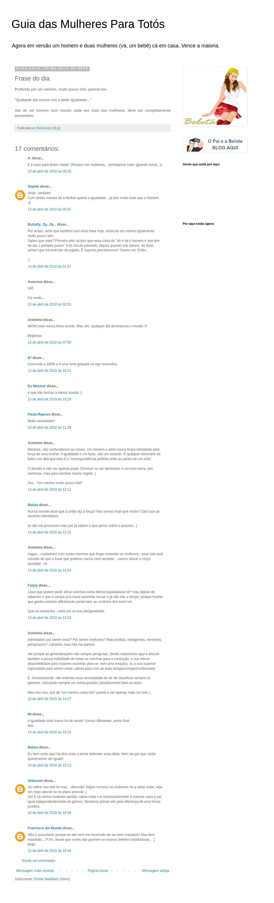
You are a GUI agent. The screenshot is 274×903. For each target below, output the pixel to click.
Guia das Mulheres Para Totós (88, 24)
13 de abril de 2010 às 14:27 (49, 699)
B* (29, 358)
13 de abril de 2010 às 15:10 (49, 732)
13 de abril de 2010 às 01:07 (49, 266)
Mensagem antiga (155, 871)
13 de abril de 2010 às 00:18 (49, 171)
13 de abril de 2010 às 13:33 (49, 618)
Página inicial (98, 871)
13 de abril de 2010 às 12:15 (49, 532)
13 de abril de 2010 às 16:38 (49, 813)
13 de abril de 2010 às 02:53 (49, 304)
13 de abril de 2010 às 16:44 (49, 851)
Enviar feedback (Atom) (52, 879)
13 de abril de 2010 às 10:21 (49, 371)
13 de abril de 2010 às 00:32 (49, 209)
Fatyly (33, 585)
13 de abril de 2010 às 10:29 (49, 399)
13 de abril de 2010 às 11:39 (49, 428)
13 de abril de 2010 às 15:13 (49, 765)
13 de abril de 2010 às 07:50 (49, 342)
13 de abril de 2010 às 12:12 (49, 489)
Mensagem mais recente (35, 871)
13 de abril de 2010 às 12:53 (49, 570)
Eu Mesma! (37, 386)
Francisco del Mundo (45, 828)
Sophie (33, 186)
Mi (29, 714)
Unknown (35, 781)
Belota (33, 505)
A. (29, 158)
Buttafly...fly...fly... (42, 224)
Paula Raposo (39, 414)
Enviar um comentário (38, 861)
